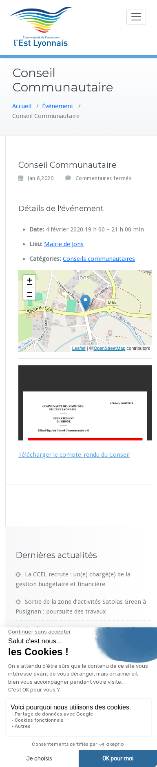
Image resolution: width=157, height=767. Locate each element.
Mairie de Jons (64, 242)
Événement (57, 104)
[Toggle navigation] (136, 16)
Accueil (21, 104)
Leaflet (79, 346)
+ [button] (29, 279)
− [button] (29, 291)
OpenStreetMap (110, 346)
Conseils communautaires (99, 256)
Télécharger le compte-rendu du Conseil (74, 452)
